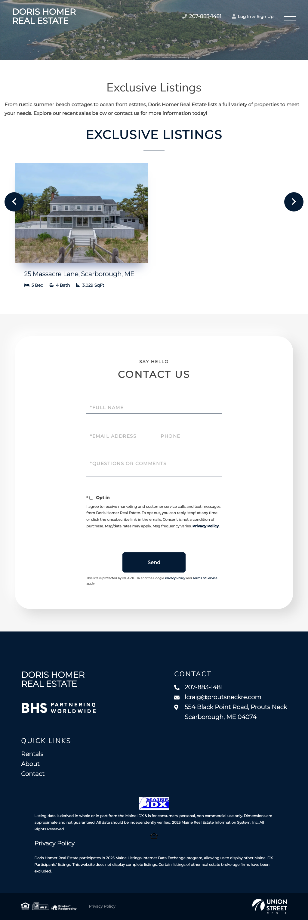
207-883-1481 (198, 687)
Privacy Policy (205, 526)
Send (154, 562)
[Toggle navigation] (290, 16)
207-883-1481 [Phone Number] (201, 17)
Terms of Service (205, 578)
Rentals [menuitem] (32, 754)
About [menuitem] (30, 764)
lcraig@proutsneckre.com (217, 697)
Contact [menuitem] (33, 774)
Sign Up (265, 16)
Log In (241, 16)
